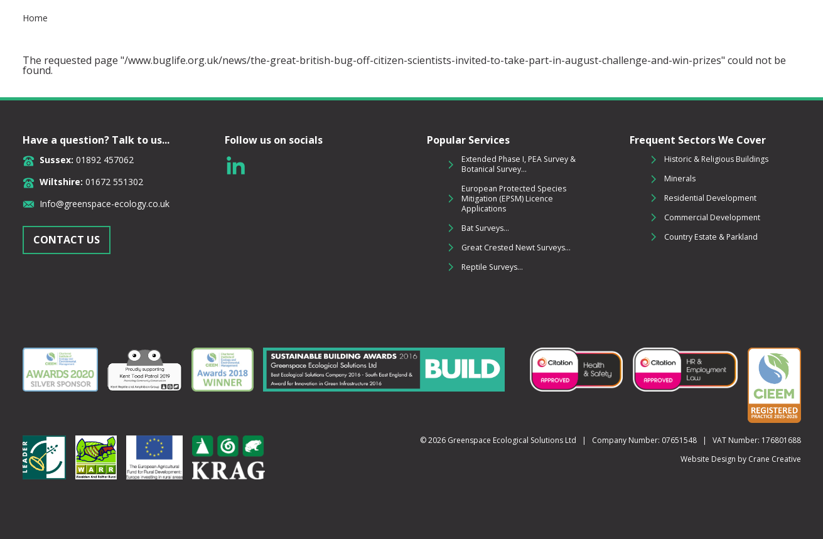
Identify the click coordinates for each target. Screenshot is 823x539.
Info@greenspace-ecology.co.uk (104, 204)
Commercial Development (712, 217)
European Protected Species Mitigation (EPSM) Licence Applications (513, 198)
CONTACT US (66, 240)
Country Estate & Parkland (711, 237)
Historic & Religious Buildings (716, 159)
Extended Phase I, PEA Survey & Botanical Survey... (518, 164)
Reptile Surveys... (492, 267)
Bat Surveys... (485, 228)
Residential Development (710, 198)
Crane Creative (774, 459)
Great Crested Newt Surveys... (516, 247)
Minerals (680, 178)
